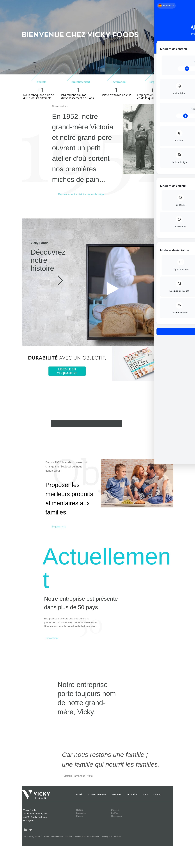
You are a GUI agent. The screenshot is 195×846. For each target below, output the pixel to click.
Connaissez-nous (97, 794)
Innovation (132, 794)
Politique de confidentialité (87, 836)
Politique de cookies (111, 836)
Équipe (79, 816)
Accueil (78, 794)
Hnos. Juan (116, 816)
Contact (157, 794)
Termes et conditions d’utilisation (58, 836)
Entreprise (81, 813)
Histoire (79, 810)
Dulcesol (115, 810)
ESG (145, 794)
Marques (116, 794)
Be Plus (114, 813)
